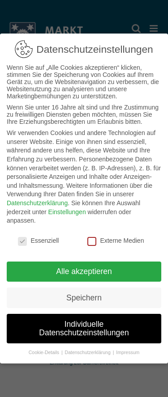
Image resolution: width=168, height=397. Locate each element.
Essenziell (38, 238)
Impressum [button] (127, 350)
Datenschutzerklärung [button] (88, 350)
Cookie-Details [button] (44, 350)
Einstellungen (67, 209)
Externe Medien (115, 238)
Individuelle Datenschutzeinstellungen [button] (84, 326)
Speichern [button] (84, 295)
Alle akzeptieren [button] (84, 269)
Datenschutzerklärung (37, 201)
